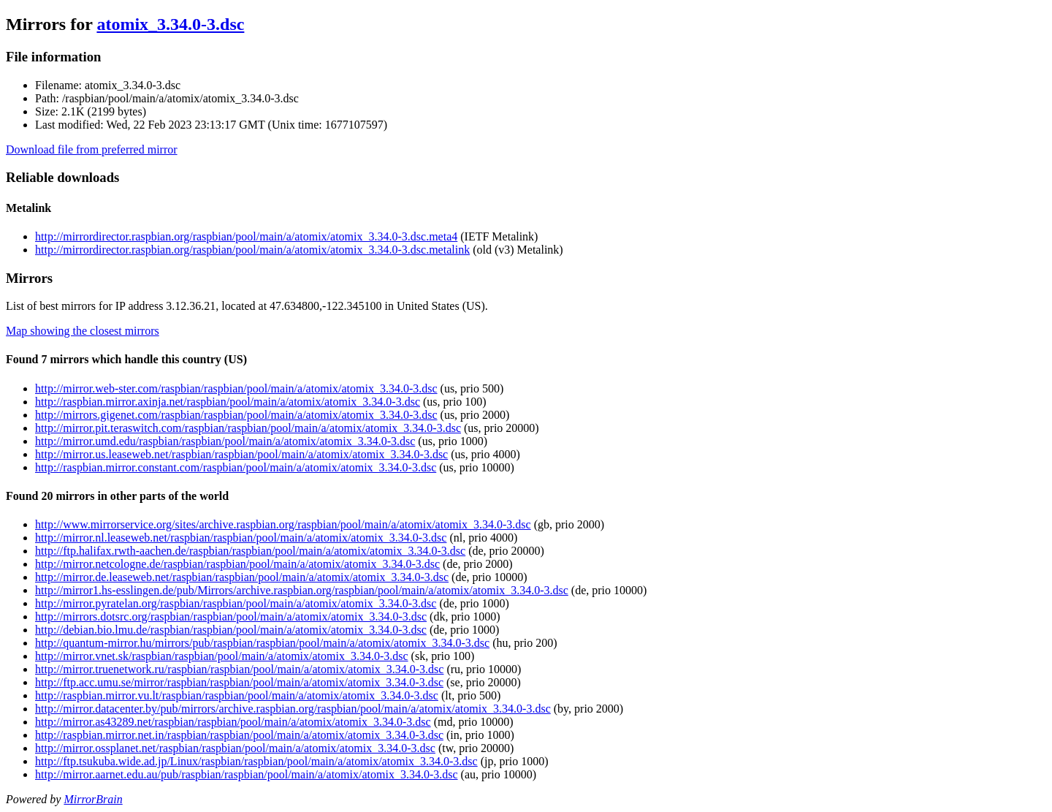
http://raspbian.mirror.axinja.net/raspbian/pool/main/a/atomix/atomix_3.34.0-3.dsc (227, 401)
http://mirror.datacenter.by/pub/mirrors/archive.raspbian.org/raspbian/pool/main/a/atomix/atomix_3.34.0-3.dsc (293, 708)
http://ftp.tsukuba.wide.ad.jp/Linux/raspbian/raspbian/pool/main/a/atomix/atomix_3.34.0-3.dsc (256, 761)
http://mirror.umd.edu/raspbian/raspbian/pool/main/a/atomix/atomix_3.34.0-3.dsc (225, 441)
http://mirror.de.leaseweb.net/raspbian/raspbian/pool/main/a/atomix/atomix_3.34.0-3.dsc (242, 577)
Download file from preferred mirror (92, 149)
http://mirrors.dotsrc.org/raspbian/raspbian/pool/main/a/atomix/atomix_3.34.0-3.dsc (231, 616)
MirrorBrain (93, 799)
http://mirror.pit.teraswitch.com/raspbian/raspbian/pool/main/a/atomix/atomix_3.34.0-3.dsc (248, 428)
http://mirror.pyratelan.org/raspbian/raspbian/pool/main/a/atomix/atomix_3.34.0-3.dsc (235, 603)
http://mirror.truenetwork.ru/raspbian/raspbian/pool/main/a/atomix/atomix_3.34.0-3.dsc (239, 669)
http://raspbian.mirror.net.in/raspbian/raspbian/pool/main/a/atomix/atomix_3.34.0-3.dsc (239, 735)
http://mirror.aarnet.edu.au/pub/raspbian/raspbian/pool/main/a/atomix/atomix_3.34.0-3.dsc (246, 774)
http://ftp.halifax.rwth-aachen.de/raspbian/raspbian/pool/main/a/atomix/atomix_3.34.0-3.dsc (250, 551)
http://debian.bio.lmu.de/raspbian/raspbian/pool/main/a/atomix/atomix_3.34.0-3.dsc (231, 629)
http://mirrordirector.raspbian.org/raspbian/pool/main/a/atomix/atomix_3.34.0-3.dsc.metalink (252, 249)
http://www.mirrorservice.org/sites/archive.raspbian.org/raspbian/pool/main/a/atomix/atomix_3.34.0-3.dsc (283, 524)
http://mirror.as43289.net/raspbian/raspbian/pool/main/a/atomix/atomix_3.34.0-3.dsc (233, 722)
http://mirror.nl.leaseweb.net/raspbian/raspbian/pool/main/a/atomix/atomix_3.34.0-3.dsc (240, 537)
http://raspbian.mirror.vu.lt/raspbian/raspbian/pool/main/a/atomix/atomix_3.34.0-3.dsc (236, 695)
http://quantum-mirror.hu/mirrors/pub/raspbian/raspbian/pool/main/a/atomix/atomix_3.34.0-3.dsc (262, 643)
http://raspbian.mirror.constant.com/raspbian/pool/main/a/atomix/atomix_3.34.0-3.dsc (235, 467)
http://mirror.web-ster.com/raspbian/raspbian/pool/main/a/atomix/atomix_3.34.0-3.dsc (236, 388)
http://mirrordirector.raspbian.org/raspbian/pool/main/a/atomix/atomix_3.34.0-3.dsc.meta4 (246, 236)
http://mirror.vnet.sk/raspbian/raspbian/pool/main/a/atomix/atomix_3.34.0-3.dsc (221, 656)
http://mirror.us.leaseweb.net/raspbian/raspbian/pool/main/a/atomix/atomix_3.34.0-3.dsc (241, 454)
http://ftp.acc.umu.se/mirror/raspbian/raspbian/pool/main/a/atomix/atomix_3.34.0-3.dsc (239, 682)
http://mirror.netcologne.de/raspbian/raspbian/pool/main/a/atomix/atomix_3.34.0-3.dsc (237, 564)
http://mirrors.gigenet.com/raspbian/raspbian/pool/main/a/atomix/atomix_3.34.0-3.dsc (236, 415)
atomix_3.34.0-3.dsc (170, 24)
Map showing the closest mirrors (82, 331)
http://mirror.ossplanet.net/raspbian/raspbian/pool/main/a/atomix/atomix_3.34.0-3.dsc (235, 748)
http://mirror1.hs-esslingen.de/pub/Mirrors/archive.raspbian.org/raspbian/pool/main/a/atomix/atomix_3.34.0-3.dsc (301, 590)
